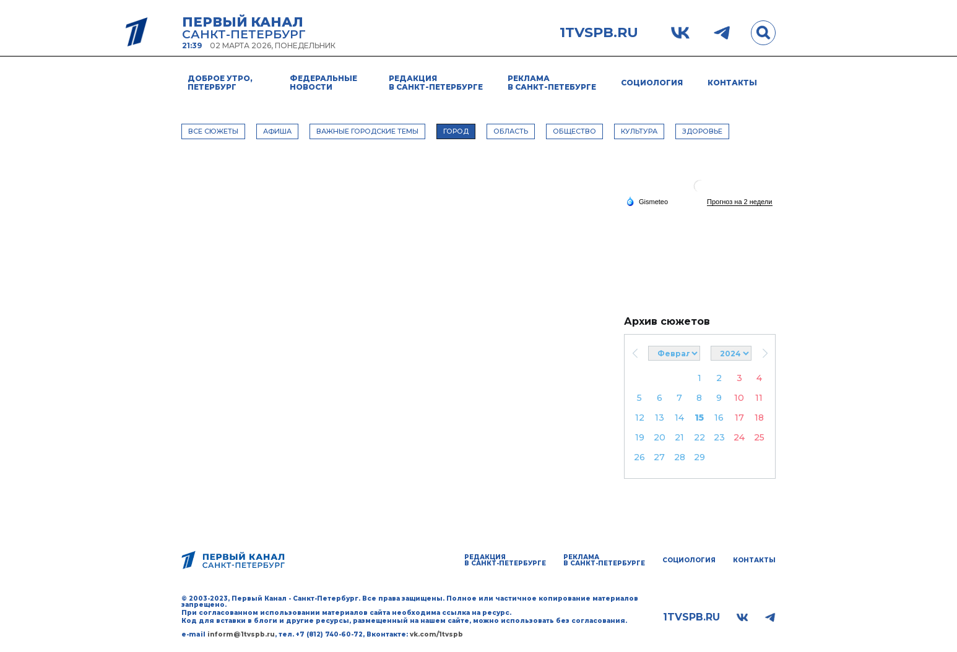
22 (699, 437)
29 (699, 457)
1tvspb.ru (599, 33)
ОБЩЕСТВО (574, 131)
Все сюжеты (213, 131)
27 (659, 457)
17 (739, 417)
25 (759, 437)
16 (719, 417)
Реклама (552, 83)
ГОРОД (456, 131)
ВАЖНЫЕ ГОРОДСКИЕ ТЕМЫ (367, 131)
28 (679, 457)
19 (639, 437)
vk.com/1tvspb (436, 634)
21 (679, 437)
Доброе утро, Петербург (220, 83)
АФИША (277, 131)
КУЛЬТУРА (639, 131)
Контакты (732, 82)
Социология (652, 82)
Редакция (436, 83)
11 (759, 397)
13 (659, 417)
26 (639, 457)
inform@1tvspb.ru (241, 634)
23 (719, 437)
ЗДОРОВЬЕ (702, 131)
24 (739, 437)
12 (639, 417)
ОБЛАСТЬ (510, 131)
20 (659, 437)
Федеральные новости (323, 83)
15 (699, 417)
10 (739, 397)
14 (679, 417)
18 (759, 417)
